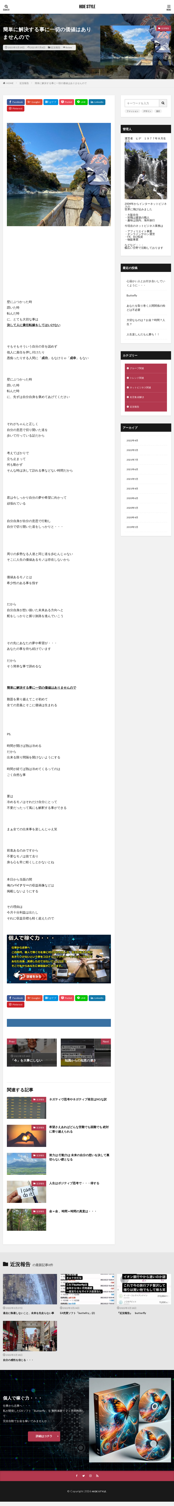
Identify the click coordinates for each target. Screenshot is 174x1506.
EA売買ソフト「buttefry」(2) (78, 1313)
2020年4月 (133, 525)
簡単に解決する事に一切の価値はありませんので (61, 83)
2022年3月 (133, 454)
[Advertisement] (59, 257)
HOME (10, 83)
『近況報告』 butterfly (132, 1313)
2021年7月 (133, 464)
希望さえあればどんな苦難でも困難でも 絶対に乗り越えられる (79, 1129)
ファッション (132, 111)
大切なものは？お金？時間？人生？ (146, 322)
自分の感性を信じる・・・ (19, 1364)
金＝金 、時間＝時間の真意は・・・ (74, 1211)
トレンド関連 (138, 378)
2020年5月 (133, 515)
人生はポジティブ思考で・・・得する (76, 1183)
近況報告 (55, 47)
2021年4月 (133, 495)
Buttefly (132, 295)
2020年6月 (133, 505)
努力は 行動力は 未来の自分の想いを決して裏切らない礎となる (79, 1157)
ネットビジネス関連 (142, 389)
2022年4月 (133, 443)
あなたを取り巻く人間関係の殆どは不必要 (146, 307)
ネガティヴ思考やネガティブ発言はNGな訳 (79, 1099)
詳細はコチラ (44, 1440)
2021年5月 (133, 484)
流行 (158, 111)
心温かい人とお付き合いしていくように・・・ (146, 283)
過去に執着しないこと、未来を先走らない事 (29, 1315)
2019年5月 (133, 535)
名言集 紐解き (138, 399)
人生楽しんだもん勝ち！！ (143, 334)
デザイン (147, 111)
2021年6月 (133, 474)
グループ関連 (138, 368)
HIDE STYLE (87, 7)
